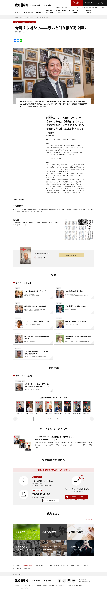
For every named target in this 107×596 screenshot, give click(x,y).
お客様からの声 (75, 565)
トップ (16, 17)
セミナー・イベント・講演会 (75, 11)
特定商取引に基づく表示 (48, 585)
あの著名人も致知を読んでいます (59, 565)
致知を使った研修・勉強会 (49, 11)
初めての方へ (16, 565)
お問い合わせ (79, 585)
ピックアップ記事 (17, 574)
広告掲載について (71, 585)
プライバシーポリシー (60, 585)
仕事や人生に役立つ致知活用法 (21, 568)
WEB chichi (39, 12)
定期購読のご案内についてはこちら (77, 500)
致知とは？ (18, 12)
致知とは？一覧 (88, 519)
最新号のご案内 (28, 565)
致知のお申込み (28, 12)
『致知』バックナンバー (41, 565)
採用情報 (39, 585)
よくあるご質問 (24, 585)
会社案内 (17, 585)
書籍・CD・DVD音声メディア (61, 11)
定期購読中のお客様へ (88, 11)
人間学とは (85, 565)
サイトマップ (32, 585)
